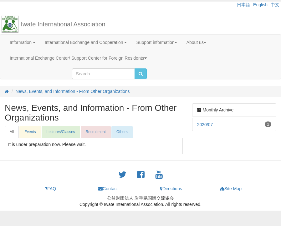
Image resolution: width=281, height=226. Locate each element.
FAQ (50, 188)
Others (122, 132)
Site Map (231, 188)
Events (30, 132)
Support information (156, 42)
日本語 (243, 4)
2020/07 (205, 124)
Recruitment (96, 132)
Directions (171, 188)
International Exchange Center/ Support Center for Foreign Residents (78, 58)
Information (22, 42)
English (260, 4)
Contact (108, 188)
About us (196, 42)
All (12, 132)
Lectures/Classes (61, 132)
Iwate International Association (63, 24)
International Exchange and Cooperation (86, 42)
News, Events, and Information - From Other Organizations (73, 91)
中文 (275, 4)
